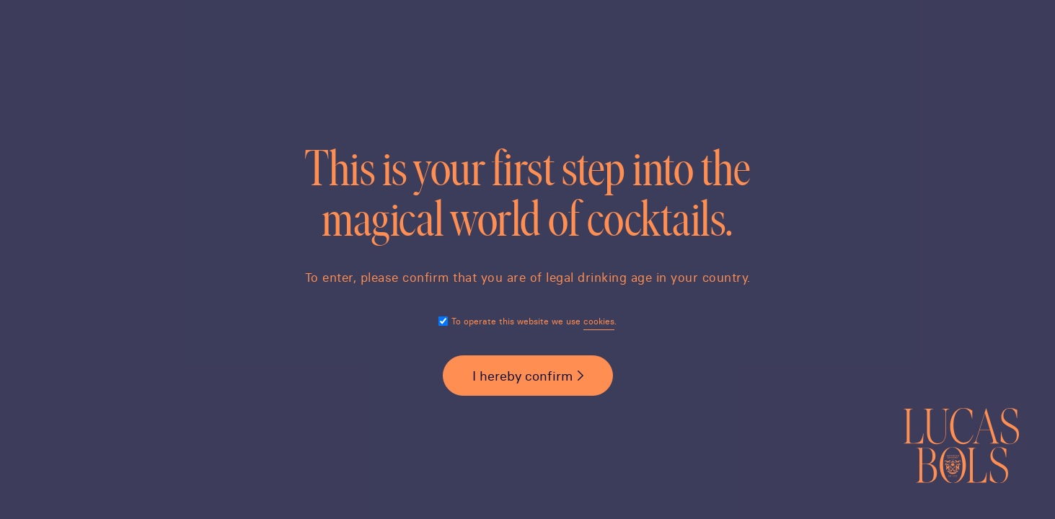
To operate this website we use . (534, 321)
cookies (598, 321)
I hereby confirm (522, 376)
